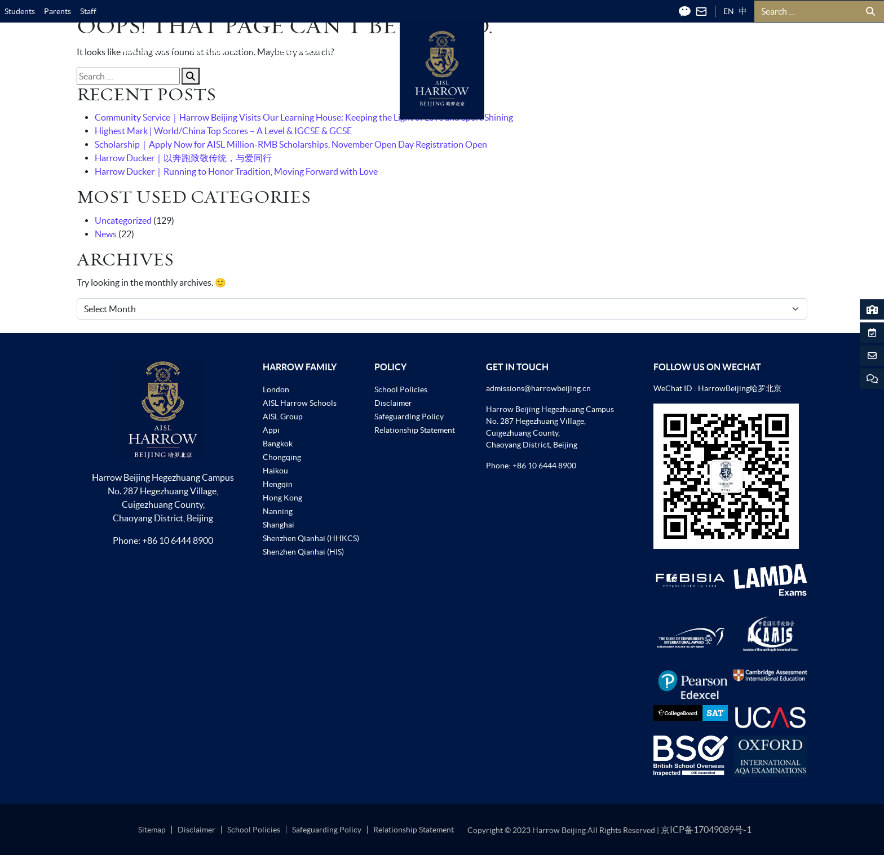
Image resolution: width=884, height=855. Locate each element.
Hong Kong (282, 497)
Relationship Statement (414, 430)
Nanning (278, 511)
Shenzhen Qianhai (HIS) (303, 551)
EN (728, 11)
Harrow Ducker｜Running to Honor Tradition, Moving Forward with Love (236, 171)
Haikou (275, 470)
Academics (224, 50)
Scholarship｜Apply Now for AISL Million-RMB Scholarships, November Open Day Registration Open (291, 144)
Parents (57, 11)
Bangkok (278, 443)
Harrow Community (734, 50)
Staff (88, 11)
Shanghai (278, 524)
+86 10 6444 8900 (177, 540)
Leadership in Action (327, 50)
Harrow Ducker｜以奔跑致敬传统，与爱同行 (183, 158)
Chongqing (282, 457)
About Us (149, 50)
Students (20, 11)
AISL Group (283, 416)
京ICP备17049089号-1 (706, 830)
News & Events (623, 50)
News (106, 234)
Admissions (534, 50)
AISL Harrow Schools (300, 402)
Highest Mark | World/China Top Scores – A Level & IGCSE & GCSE (223, 131)
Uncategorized (123, 220)
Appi (271, 430)
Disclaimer (393, 402)
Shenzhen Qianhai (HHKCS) (311, 538)
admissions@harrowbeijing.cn (538, 388)
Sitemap (152, 830)
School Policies (400, 389)
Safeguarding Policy (409, 416)
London (276, 389)
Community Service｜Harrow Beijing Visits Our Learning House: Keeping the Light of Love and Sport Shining (304, 117)
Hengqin (278, 484)
